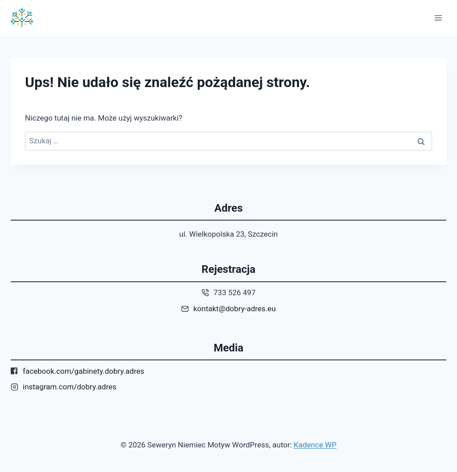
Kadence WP (315, 444)
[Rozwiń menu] (438, 18)
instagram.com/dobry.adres (69, 386)
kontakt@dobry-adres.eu (234, 308)
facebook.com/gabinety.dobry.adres (83, 371)
